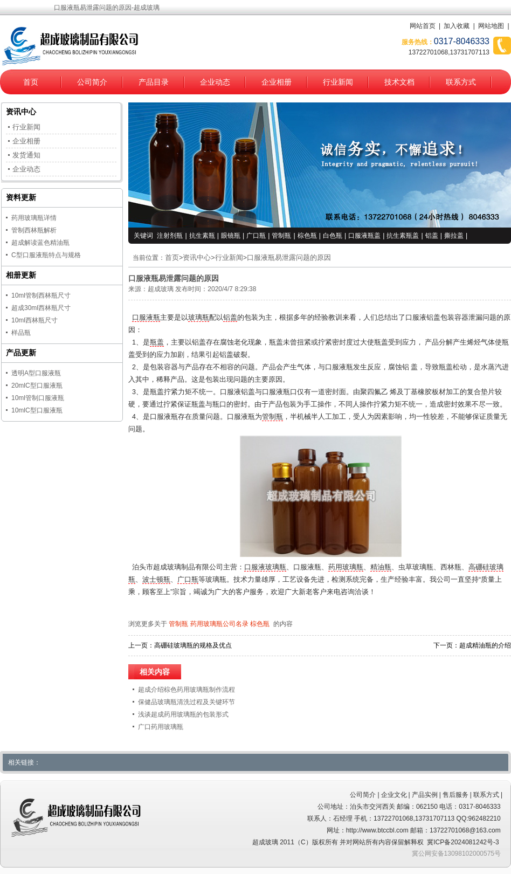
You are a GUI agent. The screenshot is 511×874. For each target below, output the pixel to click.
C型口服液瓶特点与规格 (46, 255)
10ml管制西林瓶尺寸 (41, 295)
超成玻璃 (161, 289)
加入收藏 (456, 26)
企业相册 (276, 82)
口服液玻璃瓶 (265, 567)
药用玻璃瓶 (345, 567)
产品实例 (425, 795)
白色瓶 (332, 235)
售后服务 (455, 795)
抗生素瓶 (202, 235)
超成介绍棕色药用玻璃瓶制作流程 (186, 689)
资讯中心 (197, 257)
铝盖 (431, 235)
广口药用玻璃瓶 (160, 727)
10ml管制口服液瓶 (37, 398)
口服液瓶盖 (364, 235)
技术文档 (399, 82)
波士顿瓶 (156, 579)
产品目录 (154, 82)
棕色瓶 (307, 235)
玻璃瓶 (198, 317)
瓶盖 (157, 342)
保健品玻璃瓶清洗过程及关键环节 (186, 702)
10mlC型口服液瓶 (37, 410)
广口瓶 (256, 235)
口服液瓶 (146, 317)
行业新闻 (338, 82)
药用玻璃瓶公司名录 (219, 624)
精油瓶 (380, 567)
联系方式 (461, 82)
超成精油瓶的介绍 (485, 645)
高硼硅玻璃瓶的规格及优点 (193, 645)
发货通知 (26, 155)
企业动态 (215, 82)
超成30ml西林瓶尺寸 (41, 308)
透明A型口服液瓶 (36, 373)
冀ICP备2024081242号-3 (463, 842)
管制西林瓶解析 (34, 230)
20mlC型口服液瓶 (37, 385)
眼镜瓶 (230, 235)
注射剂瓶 (170, 235)
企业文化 (394, 795)
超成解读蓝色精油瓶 (40, 242)
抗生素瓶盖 (402, 235)
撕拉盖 (454, 235)
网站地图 (491, 26)
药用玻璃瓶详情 (34, 218)
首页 (30, 82)
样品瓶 (21, 332)
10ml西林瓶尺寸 (34, 320)
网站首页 (423, 26)
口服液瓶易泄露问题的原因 (289, 257)
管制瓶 (281, 235)
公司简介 (92, 82)
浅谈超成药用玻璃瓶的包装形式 (183, 714)
